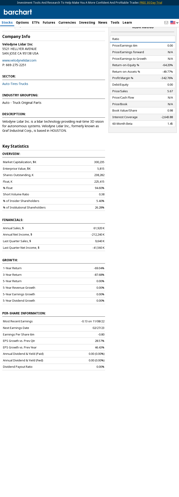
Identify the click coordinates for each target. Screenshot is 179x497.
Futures (49, 22)
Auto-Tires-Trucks (15, 97)
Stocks (7, 22)
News (102, 22)
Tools (115, 22)
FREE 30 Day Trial (151, 3)
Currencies (67, 22)
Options (22, 22)
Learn (127, 22)
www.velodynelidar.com (19, 73)
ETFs (36, 22)
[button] (174, 23)
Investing (87, 22)
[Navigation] (41, 39)
